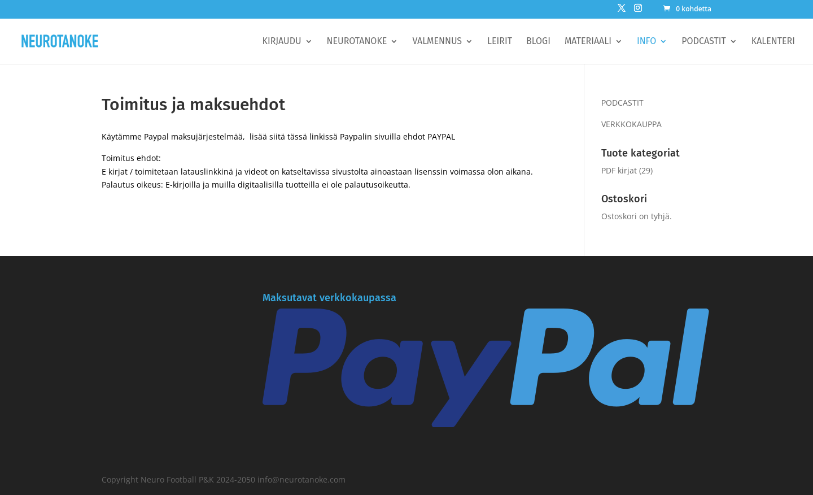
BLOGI (538, 41)
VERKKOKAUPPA (631, 124)
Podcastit (703, 41)
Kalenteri (773, 41)
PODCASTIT (622, 102)
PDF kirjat (619, 170)
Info (646, 41)
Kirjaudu (282, 41)
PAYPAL (441, 136)
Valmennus (437, 41)
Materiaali (588, 41)
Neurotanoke (357, 41)
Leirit (499, 41)
